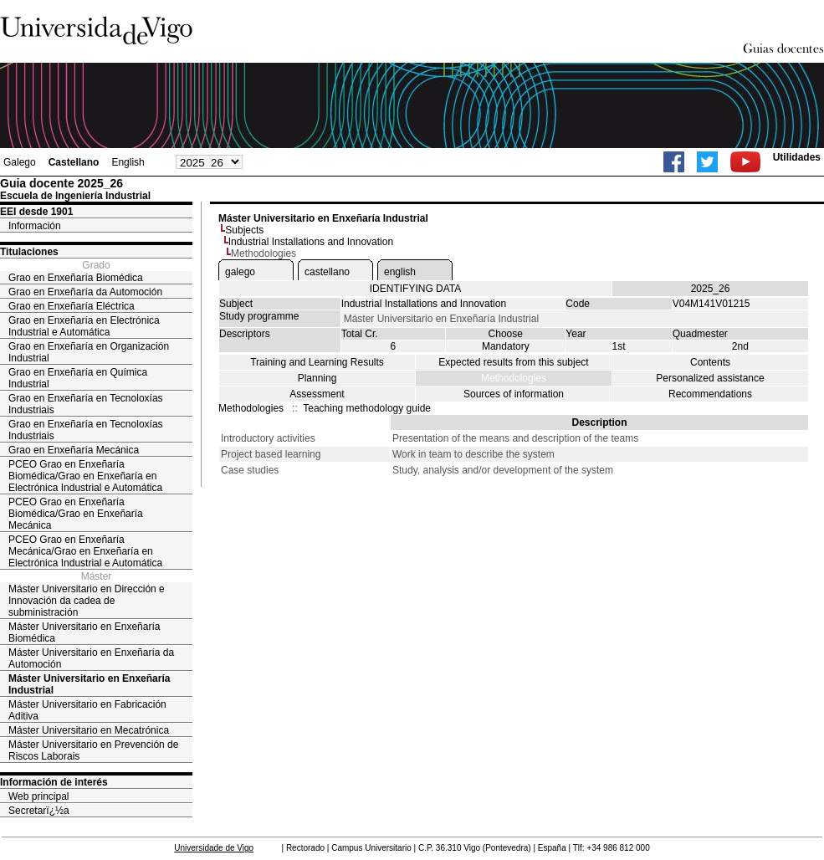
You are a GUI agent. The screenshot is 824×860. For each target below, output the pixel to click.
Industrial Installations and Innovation (310, 242)
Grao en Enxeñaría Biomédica (75, 278)
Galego (19, 162)
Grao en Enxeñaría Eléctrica (71, 306)
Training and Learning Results (317, 362)
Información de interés (54, 782)
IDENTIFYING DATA (416, 288)
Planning (317, 378)
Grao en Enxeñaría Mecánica (73, 450)
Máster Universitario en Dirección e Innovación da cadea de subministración (86, 600)
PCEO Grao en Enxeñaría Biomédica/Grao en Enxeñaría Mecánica (75, 513)
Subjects (244, 230)
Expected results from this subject (513, 362)
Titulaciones (29, 252)
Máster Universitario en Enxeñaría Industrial (89, 684)
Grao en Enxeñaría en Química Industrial (77, 378)
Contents (710, 362)
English (127, 162)
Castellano (74, 162)
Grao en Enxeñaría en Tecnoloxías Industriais (85, 404)
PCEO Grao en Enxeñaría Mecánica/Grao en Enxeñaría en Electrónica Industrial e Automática (85, 551)
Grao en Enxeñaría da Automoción (85, 292)
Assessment (316, 394)
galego (240, 272)
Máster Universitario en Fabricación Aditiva (87, 710)
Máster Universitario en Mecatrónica (88, 730)
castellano (327, 272)
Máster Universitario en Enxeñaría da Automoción (91, 658)
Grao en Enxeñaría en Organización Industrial (88, 352)
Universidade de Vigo (213, 847)
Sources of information (513, 394)
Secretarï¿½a (38, 810)
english (400, 272)
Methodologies (513, 378)
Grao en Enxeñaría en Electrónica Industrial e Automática (84, 326)
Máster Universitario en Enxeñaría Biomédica (84, 632)
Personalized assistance (710, 378)
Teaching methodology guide (367, 408)
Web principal (38, 796)
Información (34, 226)
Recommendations (710, 394)
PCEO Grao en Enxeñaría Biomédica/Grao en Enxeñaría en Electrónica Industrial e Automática (85, 476)
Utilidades (797, 157)
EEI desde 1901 (36, 212)
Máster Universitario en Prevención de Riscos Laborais (93, 750)
